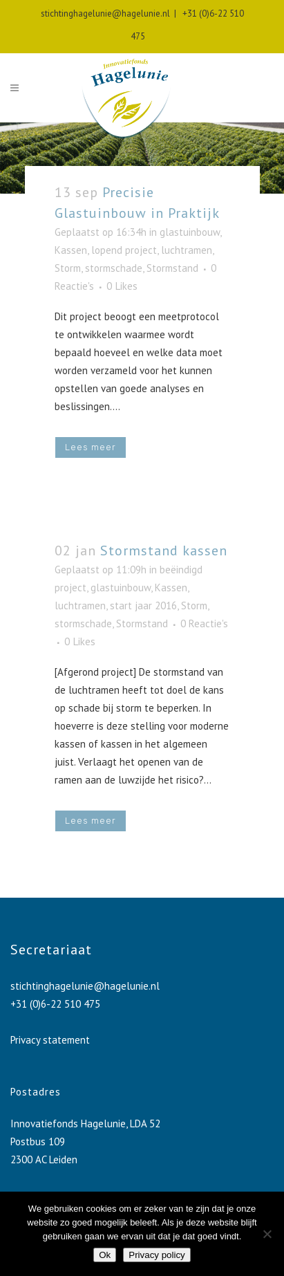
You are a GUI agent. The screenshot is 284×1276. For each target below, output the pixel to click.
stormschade (113, 268)
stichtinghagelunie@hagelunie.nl (105, 13)
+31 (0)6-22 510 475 (55, 1003)
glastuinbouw (190, 232)
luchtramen (186, 250)
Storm (68, 268)
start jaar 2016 (143, 605)
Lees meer (90, 447)
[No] (267, 1234)
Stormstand (172, 268)
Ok (105, 1255)
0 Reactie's (204, 623)
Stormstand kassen (163, 551)
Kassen (71, 250)
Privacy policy (156, 1255)
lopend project (124, 250)
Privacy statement (50, 1039)
